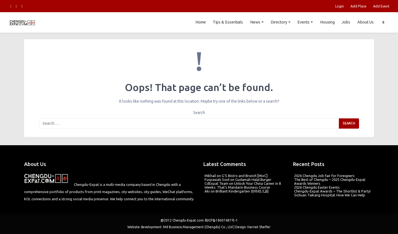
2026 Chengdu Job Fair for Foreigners (324, 176)
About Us (365, 22)
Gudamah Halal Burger (253, 179)
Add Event (381, 6)
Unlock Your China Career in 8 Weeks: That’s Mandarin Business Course (243, 185)
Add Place (358, 6)
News (255, 22)
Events (303, 22)
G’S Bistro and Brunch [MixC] (245, 176)
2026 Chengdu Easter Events (317, 187)
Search (199, 112)
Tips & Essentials (228, 22)
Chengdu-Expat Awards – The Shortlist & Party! (332, 191)
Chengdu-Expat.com (188, 220)
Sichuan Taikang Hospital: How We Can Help (329, 195)
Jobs (346, 22)
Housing (327, 22)
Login (339, 6)
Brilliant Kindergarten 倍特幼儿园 (242, 191)
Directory (279, 22)
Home (200, 22)
